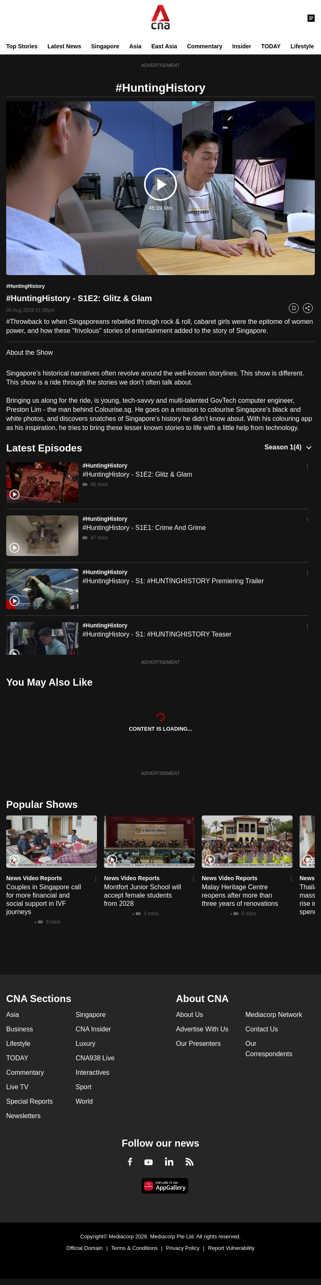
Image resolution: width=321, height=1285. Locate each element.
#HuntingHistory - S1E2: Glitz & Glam (137, 474)
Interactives (92, 1072)
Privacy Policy (183, 1248)
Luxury (85, 1043)
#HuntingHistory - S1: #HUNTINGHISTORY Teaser (157, 634)
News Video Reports (34, 878)
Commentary (204, 46)
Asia (135, 46)
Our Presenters (198, 1043)
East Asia (164, 46)
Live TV (17, 1086)
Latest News (64, 46)
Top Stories (22, 46)
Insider (241, 46)
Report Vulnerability (231, 1248)
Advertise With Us (202, 1029)
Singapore (105, 46)
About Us (189, 1014)
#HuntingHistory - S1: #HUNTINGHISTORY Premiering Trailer (173, 580)
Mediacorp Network (273, 1014)
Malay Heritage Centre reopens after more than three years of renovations (240, 895)
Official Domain (84, 1248)
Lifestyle (302, 46)
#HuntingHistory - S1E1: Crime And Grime (144, 527)
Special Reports (29, 1101)
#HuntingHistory (105, 465)
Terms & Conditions (134, 1248)
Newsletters (23, 1115)
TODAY (271, 46)
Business (19, 1029)
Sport (83, 1086)
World (84, 1101)
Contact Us (261, 1029)
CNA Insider (93, 1029)
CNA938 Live (95, 1058)
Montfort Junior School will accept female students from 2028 (142, 895)
